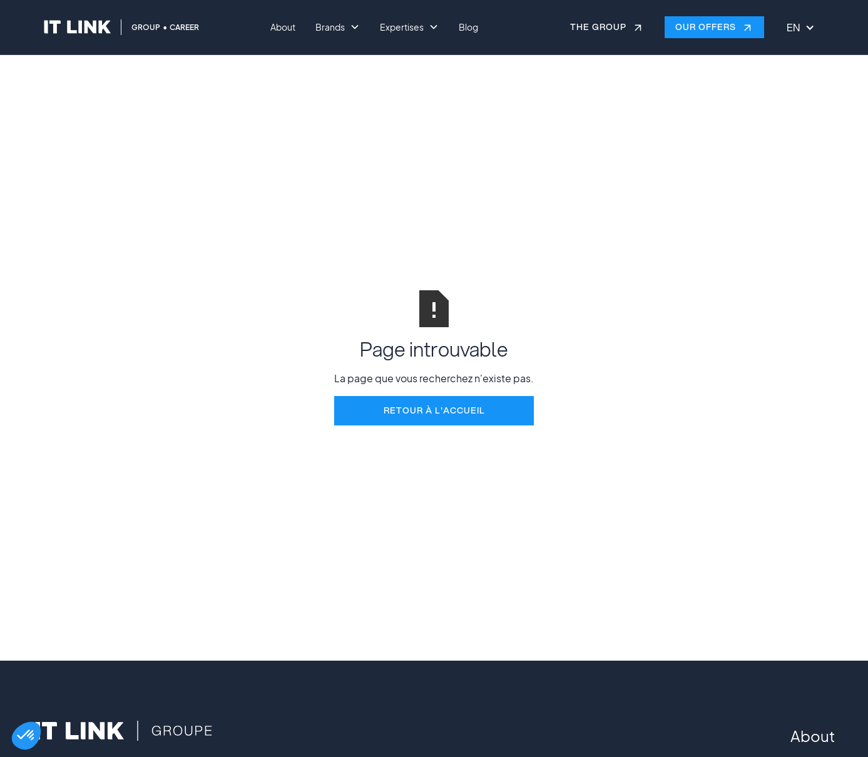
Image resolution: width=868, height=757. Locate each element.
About (282, 27)
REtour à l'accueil (434, 410)
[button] (26, 736)
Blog (468, 27)
